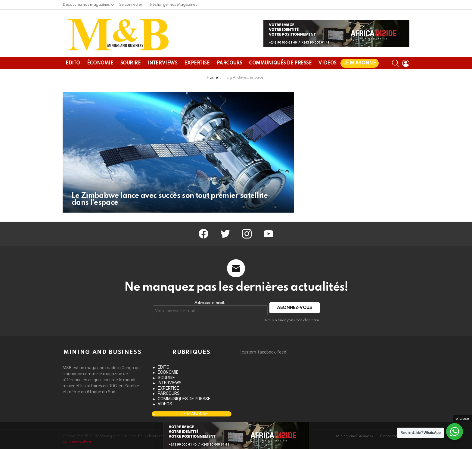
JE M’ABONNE (359, 63)
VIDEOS (327, 63)
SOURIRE (130, 63)
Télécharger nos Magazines (172, 5)
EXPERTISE (197, 63)
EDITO (73, 63)
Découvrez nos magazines (86, 6)
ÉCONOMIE (100, 63)
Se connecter (130, 5)
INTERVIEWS (163, 63)
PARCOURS (229, 63)
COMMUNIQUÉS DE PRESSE (280, 63)
